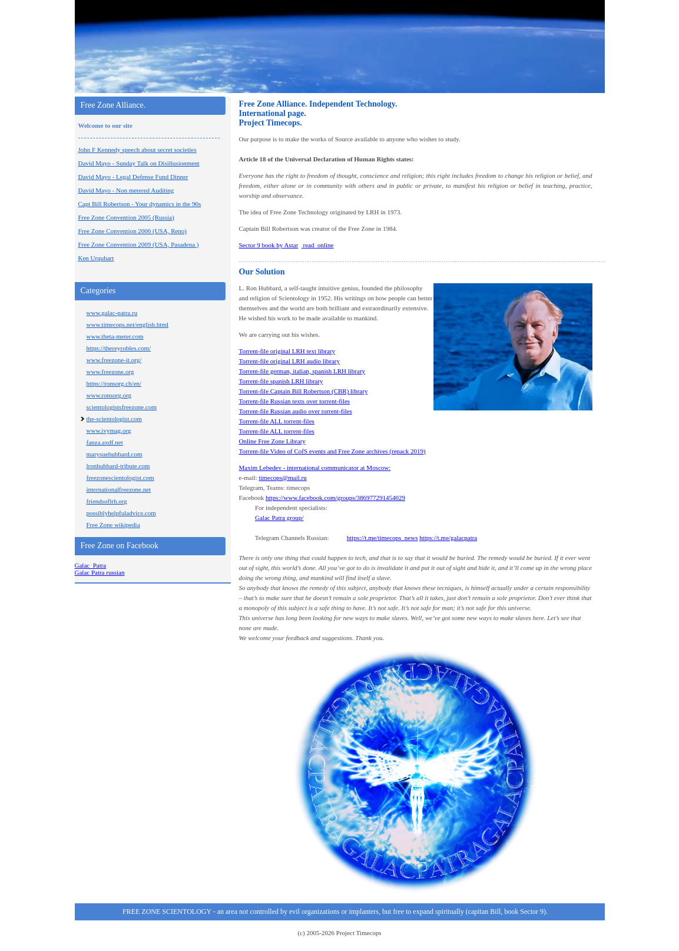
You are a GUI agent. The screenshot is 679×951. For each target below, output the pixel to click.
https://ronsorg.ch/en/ (114, 383)
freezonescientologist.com (120, 477)
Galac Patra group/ (279, 517)
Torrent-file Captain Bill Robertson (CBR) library (303, 391)
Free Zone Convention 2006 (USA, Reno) (132, 230)
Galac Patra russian (100, 572)
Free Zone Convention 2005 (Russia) (126, 217)
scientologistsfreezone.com (122, 406)
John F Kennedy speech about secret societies (137, 149)
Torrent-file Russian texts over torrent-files (294, 401)
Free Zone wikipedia (113, 524)
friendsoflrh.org (107, 501)
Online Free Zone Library (272, 441)
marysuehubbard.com (115, 454)
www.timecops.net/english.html (128, 324)
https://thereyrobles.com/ (119, 348)
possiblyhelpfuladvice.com (121, 512)
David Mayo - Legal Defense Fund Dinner (133, 176)
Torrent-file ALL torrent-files (276, 421)
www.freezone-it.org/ (114, 359)
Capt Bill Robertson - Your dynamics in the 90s (139, 203)
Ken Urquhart (96, 257)
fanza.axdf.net (105, 442)
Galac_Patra (91, 565)
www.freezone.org (110, 371)
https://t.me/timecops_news (382, 537)
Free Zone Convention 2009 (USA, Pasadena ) (138, 244)
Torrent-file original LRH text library (287, 350)
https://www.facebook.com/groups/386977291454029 (335, 497)
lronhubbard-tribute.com (118, 465)
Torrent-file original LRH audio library (289, 361)
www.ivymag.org (109, 430)
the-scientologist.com (114, 418)
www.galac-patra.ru (112, 312)
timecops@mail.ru (282, 477)
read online (318, 244)
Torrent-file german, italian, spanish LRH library (302, 371)
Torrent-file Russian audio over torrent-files (295, 411)
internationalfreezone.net (119, 489)
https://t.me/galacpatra (448, 537)
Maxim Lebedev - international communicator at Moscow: (315, 467)
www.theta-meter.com (115, 336)
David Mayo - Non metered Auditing (126, 190)
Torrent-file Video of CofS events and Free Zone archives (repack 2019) (332, 451)
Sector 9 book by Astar (269, 244)
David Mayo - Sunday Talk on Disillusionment (139, 163)
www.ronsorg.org (109, 395)
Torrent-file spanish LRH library (281, 381)
